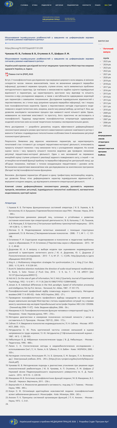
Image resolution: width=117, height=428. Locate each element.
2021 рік (107, 74)
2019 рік (107, 80)
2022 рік (107, 71)
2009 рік (107, 113)
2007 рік (107, 119)
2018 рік (107, 84)
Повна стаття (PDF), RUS (19, 74)
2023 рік (107, 68)
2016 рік (107, 90)
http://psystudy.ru (79, 256)
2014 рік (107, 97)
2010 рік (107, 109)
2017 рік (107, 87)
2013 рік (107, 100)
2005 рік (107, 126)
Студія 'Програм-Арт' (99, 421)
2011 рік (107, 106)
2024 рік (107, 64)
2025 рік (107, 61)
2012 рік (107, 103)
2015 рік (107, 93)
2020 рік (107, 77)
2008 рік (107, 116)
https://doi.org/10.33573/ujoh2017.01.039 (24, 48)
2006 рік (107, 122)
